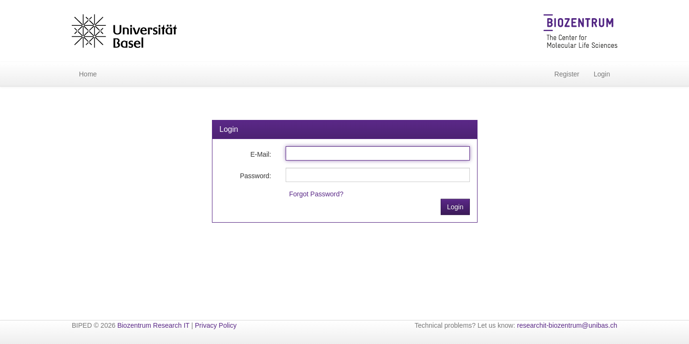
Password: (255, 176)
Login (602, 74)
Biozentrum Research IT (153, 325)
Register (567, 74)
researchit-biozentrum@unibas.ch (567, 325)
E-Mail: (260, 154)
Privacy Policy (215, 325)
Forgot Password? (316, 194)
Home (88, 74)
